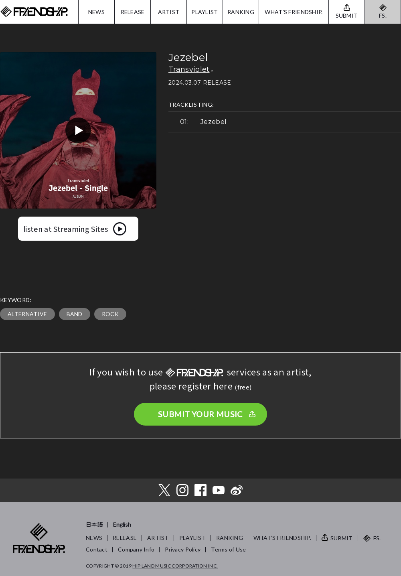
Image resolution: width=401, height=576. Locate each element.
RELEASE (133, 11)
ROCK (110, 313)
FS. (383, 15)
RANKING (240, 11)
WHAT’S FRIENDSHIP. (282, 537)
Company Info (136, 549)
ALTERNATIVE (27, 313)
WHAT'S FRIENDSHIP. (293, 11)
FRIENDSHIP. (34, 12)
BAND (75, 313)
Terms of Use (228, 549)
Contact (96, 549)
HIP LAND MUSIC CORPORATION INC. (175, 566)
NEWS (96, 11)
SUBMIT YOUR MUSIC (200, 414)
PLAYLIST (204, 11)
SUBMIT (341, 538)
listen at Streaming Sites (65, 228)
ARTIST (169, 11)
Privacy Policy (182, 549)
